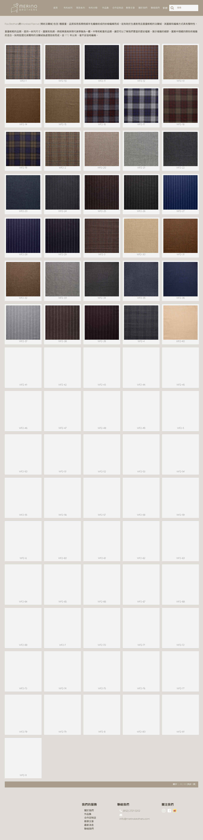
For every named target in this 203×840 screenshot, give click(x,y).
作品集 (87, 802)
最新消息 (89, 813)
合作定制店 (90, 806)
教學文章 (89, 809)
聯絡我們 (89, 817)
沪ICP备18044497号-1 (41, 835)
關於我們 (89, 798)
